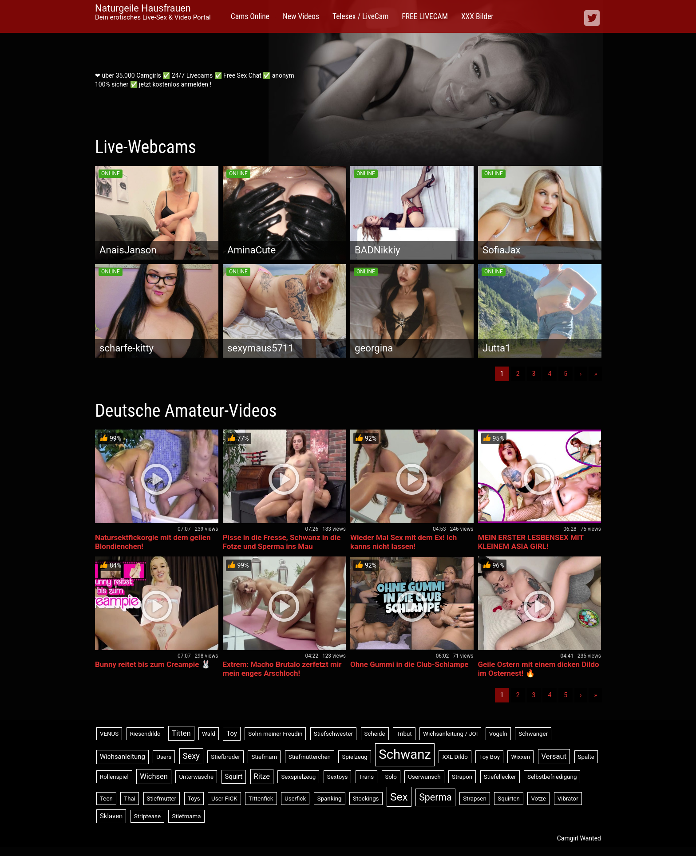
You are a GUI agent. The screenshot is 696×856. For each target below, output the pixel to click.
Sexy (191, 756)
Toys (194, 798)
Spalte (586, 756)
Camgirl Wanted (579, 838)
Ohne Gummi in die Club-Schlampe (409, 664)
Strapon (462, 776)
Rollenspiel (114, 776)
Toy (231, 734)
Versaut (554, 756)
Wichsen (154, 776)
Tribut (403, 733)
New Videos (301, 16)
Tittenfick (261, 798)
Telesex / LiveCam (360, 16)
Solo (391, 776)
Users (163, 756)
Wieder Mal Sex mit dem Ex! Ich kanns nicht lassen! (403, 542)
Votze (538, 798)
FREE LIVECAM (425, 16)
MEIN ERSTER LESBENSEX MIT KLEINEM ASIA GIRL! (531, 542)
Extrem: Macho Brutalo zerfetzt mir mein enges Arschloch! (282, 669)
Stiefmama (186, 816)
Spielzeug (354, 756)
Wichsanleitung (122, 757)
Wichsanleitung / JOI (450, 733)
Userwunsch (424, 776)
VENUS (109, 733)
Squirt (234, 777)
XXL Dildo (455, 756)
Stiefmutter (162, 798)
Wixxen (520, 756)
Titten (181, 733)
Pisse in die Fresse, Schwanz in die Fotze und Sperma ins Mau (282, 542)
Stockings (366, 798)
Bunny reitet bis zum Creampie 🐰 (152, 664)
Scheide (374, 733)
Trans (366, 776)
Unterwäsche (196, 776)
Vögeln (498, 733)
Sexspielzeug (298, 776)
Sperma (435, 797)
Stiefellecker (500, 776)
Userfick (295, 798)
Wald (208, 733)
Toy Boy (489, 756)
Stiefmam (264, 756)
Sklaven (111, 816)
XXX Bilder (477, 16)
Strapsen (474, 798)
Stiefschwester (333, 733)
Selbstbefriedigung (552, 776)
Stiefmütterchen (310, 756)
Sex (399, 796)
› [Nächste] (580, 373)
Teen (106, 798)
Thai (129, 798)
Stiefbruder (225, 756)
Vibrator (568, 798)
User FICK (224, 798)
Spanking (329, 798)
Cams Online (250, 16)
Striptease (147, 816)
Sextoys (337, 776)
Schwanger (533, 733)
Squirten (509, 798)
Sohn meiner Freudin (275, 733)
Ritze (262, 776)
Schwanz (405, 754)
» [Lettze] (595, 373)
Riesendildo (145, 733)
